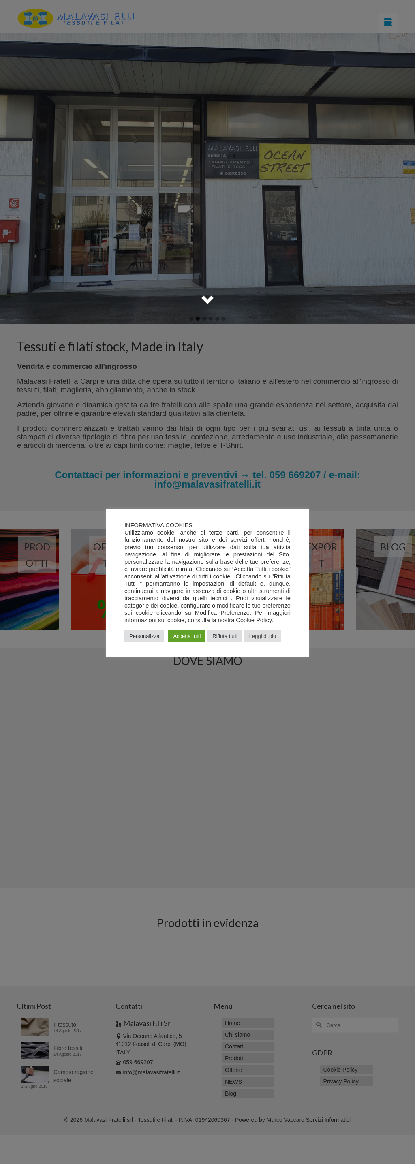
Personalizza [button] (144, 636)
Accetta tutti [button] (187, 636)
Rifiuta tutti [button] (224, 636)
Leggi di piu (262, 636)
